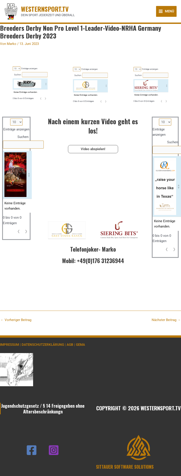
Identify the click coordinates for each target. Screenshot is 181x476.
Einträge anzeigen (30, 40)
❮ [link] (154, 53)
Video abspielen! (93, 149)
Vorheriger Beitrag (15, 320)
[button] (35, 46)
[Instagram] (53, 450)
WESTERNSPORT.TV (45, 8)
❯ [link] (35, 51)
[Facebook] (31, 450)
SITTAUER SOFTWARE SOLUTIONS (125, 466)
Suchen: (26, 43)
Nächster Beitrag (166, 320)
